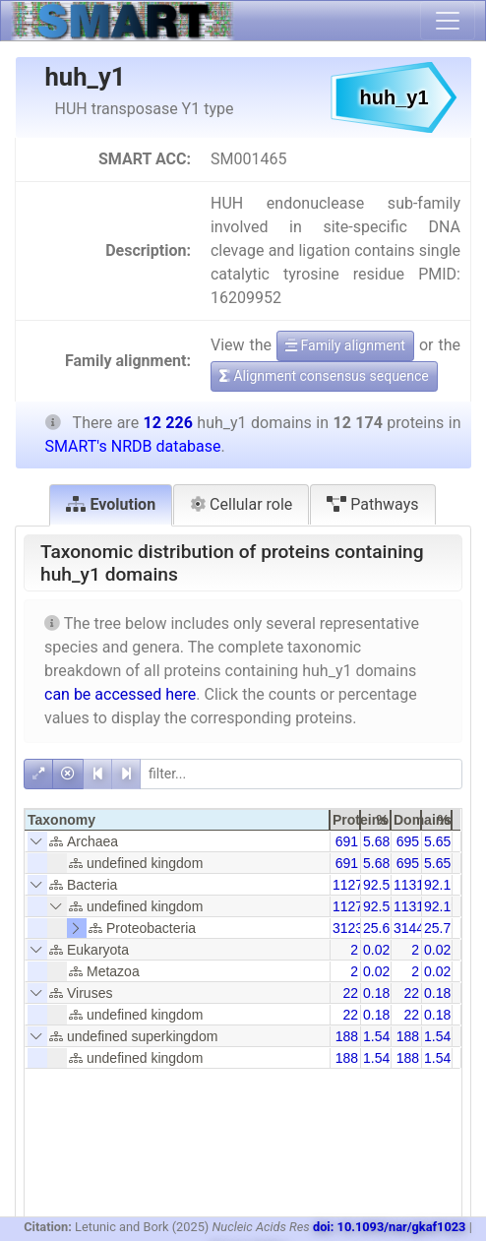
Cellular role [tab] (241, 504)
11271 (352, 885)
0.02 (376, 950)
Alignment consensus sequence (324, 376)
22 (350, 993)
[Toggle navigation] (447, 20)
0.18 (376, 993)
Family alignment (345, 345)
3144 (409, 928)
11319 (413, 885)
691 (346, 841)
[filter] (301, 774)
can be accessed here (120, 694)
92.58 (380, 885)
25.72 (441, 928)
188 (346, 1036)
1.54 (376, 1036)
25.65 (380, 928)
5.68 (376, 841)
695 (407, 841)
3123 (348, 928)
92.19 (441, 885)
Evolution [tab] (110, 504)
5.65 (437, 841)
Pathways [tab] (372, 504)
